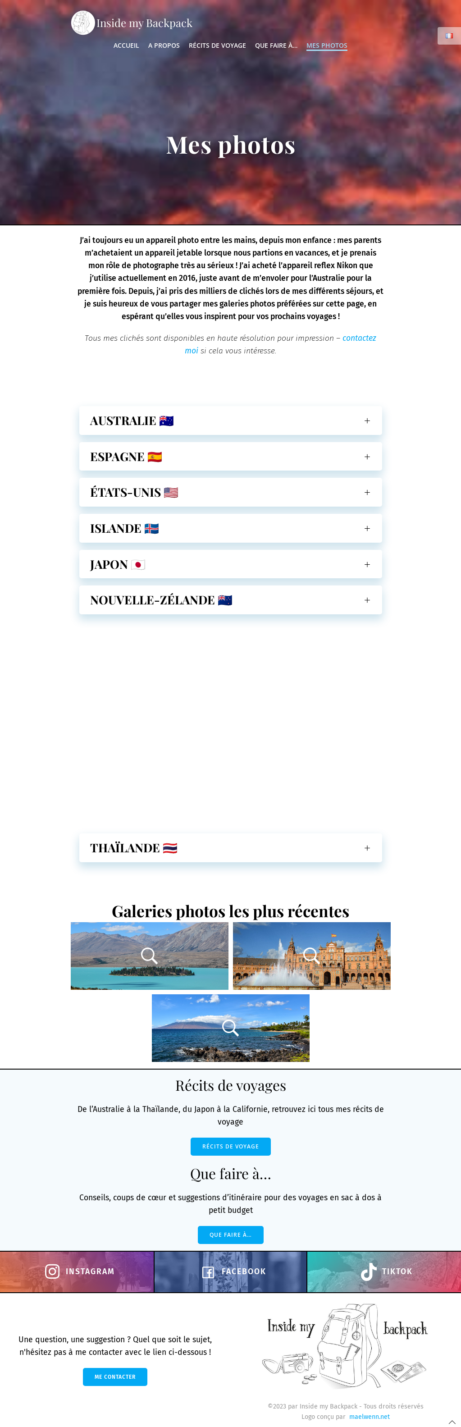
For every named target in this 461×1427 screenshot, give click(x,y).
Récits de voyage (217, 45)
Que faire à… (276, 45)
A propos (164, 45)
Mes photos (326, 45)
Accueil (126, 45)
